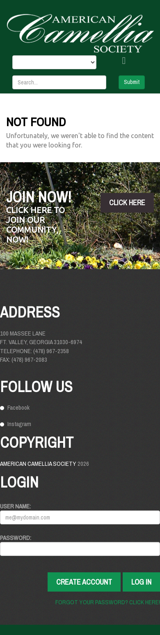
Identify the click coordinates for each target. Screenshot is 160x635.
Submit (131, 82)
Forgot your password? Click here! (107, 602)
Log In (141, 582)
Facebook (18, 407)
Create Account (84, 582)
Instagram (19, 424)
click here (127, 202)
